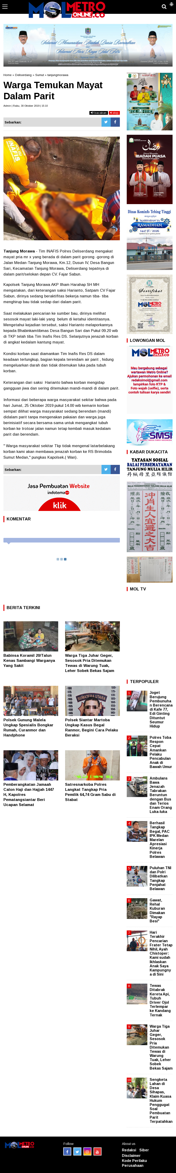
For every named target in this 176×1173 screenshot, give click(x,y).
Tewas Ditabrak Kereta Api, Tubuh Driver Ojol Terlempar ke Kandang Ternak (160, 1000)
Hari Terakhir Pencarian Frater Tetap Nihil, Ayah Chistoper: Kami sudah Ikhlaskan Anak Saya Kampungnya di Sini (161, 953)
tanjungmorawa (57, 75)
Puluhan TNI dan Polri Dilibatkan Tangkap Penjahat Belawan (160, 878)
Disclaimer (131, 1156)
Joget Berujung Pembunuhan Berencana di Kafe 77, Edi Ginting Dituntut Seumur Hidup (161, 709)
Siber (144, 1150)
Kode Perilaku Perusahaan (134, 1163)
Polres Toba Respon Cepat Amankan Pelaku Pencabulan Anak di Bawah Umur (161, 752)
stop (114, 112)
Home (7, 75)
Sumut (39, 75)
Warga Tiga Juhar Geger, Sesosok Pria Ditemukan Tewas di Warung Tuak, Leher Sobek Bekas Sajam (161, 1047)
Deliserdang (23, 75)
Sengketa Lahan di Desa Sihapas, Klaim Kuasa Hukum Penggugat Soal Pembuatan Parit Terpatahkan (161, 1100)
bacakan (99, 112)
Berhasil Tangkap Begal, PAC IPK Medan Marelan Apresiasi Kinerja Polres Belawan (160, 840)
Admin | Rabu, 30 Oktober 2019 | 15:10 (25, 105)
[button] (171, 2)
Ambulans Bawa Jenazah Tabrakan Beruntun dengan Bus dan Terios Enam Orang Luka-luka (161, 795)
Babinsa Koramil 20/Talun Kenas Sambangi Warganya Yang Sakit (29, 660)
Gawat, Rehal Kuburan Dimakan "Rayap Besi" (157, 910)
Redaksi (129, 1150)
